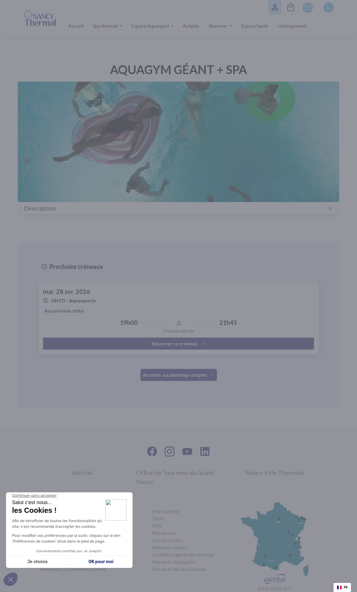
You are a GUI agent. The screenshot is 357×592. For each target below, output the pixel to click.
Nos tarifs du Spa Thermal (179, 569)
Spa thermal (105, 26)
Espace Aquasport (150, 26)
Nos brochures (167, 540)
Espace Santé (254, 26)
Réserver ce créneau (178, 343)
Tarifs (158, 518)
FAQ (157, 525)
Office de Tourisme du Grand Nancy (175, 477)
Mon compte (165, 511)
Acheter (191, 26)
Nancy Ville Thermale (275, 472)
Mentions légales (169, 547)
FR (342, 587)
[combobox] (342, 587)
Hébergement (292, 26)
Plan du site (164, 533)
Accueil (76, 26)
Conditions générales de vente (183, 554)
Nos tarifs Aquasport (174, 562)
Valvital (82, 472)
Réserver (218, 26)
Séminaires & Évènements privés (73, 569)
